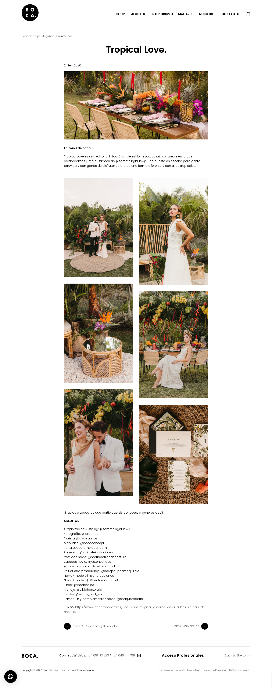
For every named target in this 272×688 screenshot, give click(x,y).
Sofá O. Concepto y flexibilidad (91, 626)
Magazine (186, 14)
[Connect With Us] (139, 656)
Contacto (230, 14)
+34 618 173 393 (98, 655)
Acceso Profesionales (183, 655)
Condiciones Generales (173, 670)
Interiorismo (162, 14)
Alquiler (138, 14)
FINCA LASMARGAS (190, 626)
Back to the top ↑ (237, 655)
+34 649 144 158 (123, 655)
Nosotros (207, 14)
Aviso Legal (194, 670)
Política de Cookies (239, 670)
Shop (120, 14)
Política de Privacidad (215, 670)
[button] (10, 676)
